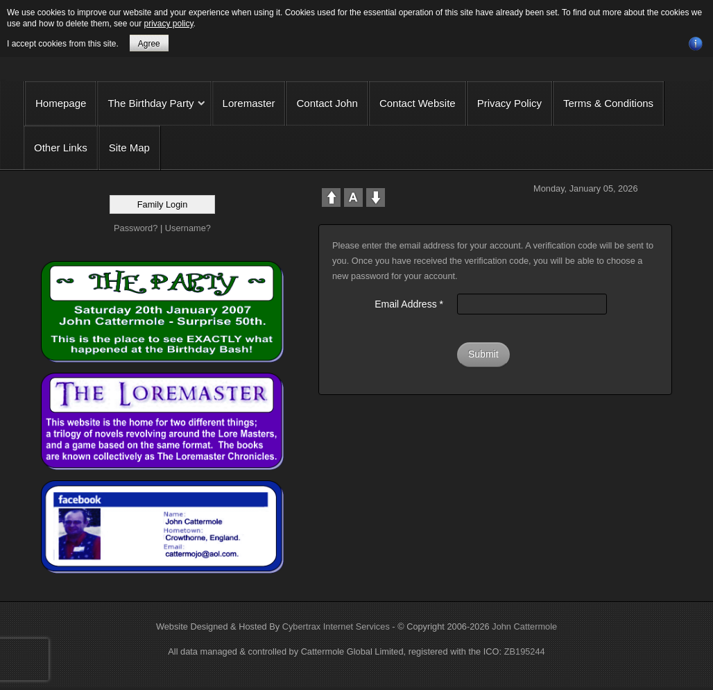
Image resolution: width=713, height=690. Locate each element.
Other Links (60, 147)
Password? (135, 228)
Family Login (162, 204)
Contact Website (417, 103)
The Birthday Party (151, 103)
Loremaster (249, 103)
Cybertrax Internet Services (336, 626)
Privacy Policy (509, 103)
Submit (483, 354)
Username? (188, 228)
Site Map (129, 147)
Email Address (409, 304)
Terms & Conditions (608, 103)
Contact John (326, 103)
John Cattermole (524, 626)
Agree (149, 44)
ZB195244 (524, 651)
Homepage (60, 103)
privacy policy (168, 23)
